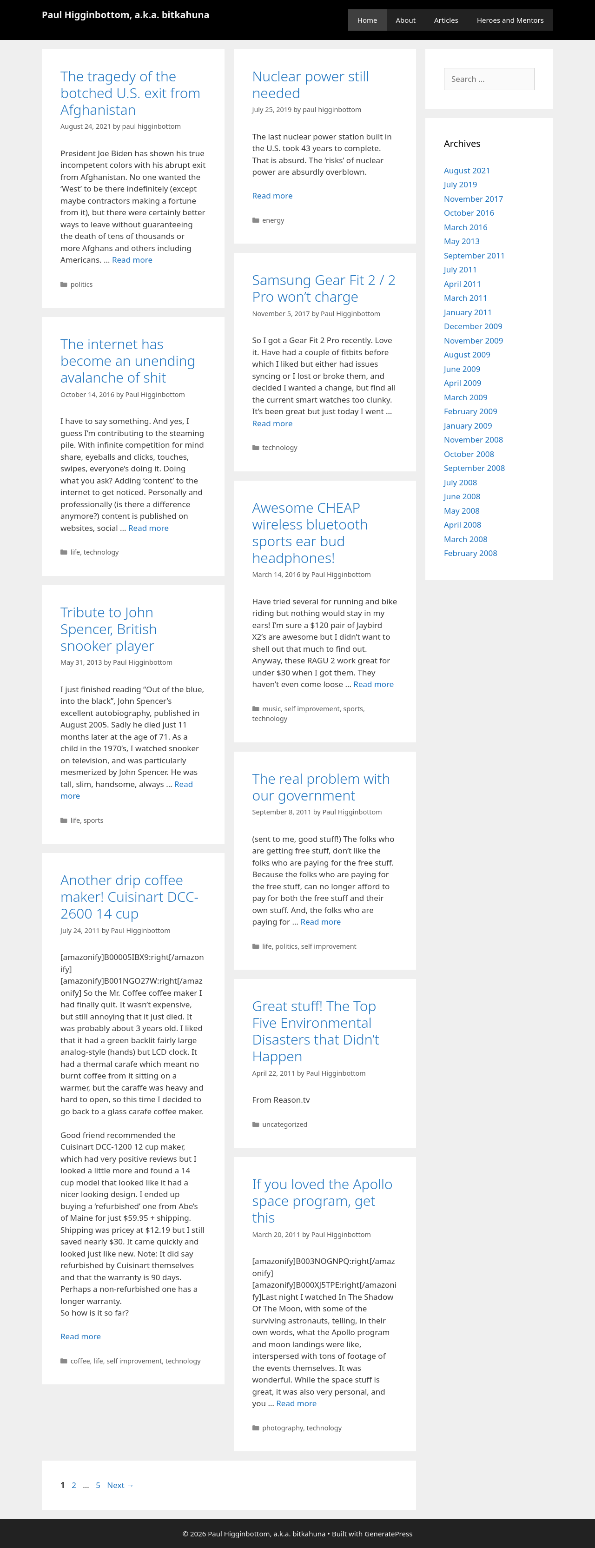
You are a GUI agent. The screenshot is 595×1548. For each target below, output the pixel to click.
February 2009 (470, 411)
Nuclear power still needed (311, 84)
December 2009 (473, 326)
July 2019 (460, 184)
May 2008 (462, 510)
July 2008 (460, 482)
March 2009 (466, 397)
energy (273, 220)
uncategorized (284, 1124)
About (406, 20)
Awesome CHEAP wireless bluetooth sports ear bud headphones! (310, 532)
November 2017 (473, 198)
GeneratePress (388, 1533)
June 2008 (462, 496)
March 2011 (466, 297)
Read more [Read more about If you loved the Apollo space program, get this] (296, 1403)
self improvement (312, 708)
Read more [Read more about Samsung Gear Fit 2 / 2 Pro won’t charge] (272, 423)
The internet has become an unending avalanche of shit (127, 360)
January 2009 (468, 425)
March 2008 (466, 539)
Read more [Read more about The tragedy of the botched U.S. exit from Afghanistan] (132, 259)
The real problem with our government (321, 787)
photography (282, 1427)
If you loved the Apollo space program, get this (322, 1200)
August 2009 (467, 354)
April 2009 (462, 382)
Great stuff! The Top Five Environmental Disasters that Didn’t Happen (316, 1030)
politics (82, 284)
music (271, 708)
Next (120, 1485)
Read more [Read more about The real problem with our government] (320, 921)
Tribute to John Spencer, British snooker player (108, 628)
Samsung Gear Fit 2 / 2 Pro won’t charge (324, 288)
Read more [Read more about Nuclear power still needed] (272, 195)
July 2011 (460, 269)
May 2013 (462, 241)
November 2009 (473, 340)
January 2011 (468, 312)
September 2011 (474, 255)
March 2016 (466, 227)
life (75, 552)
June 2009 (462, 369)
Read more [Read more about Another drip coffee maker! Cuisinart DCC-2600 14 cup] (80, 1336)
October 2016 (469, 212)
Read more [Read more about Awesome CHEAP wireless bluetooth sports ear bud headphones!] (373, 684)
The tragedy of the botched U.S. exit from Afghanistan (130, 92)
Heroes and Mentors (510, 20)
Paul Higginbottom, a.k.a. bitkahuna (126, 14)
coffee (80, 1360)
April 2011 (462, 283)
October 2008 (469, 454)
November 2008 (473, 439)
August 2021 (467, 170)
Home (367, 20)
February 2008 (470, 553)
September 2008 (474, 468)
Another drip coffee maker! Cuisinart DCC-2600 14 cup (129, 896)
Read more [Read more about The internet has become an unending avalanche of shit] (148, 528)
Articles (446, 20)
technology (280, 447)
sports (353, 708)
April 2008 (462, 524)
